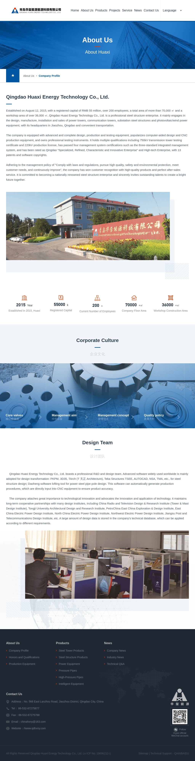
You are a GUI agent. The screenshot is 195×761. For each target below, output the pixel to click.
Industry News (115, 657)
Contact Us (151, 10)
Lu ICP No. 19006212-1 (97, 753)
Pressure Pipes (68, 670)
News (138, 10)
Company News (116, 650)
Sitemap (143, 753)
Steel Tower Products (71, 650)
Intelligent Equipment (71, 683)
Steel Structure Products (73, 657)
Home (75, 10)
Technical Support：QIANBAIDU (169, 753)
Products (101, 10)
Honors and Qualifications (24, 657)
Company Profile (49, 75)
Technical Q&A (116, 663)
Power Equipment (69, 663)
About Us (87, 10)
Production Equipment (22, 663)
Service (127, 10)
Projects (114, 10)
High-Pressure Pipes (71, 677)
